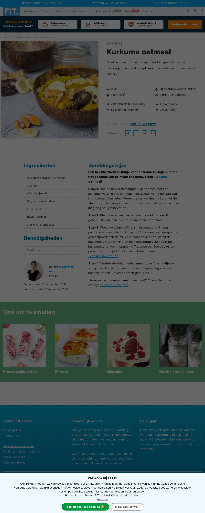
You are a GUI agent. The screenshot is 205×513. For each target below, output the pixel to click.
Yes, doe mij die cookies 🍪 (85, 507)
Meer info (102, 499)
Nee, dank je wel (127, 507)
